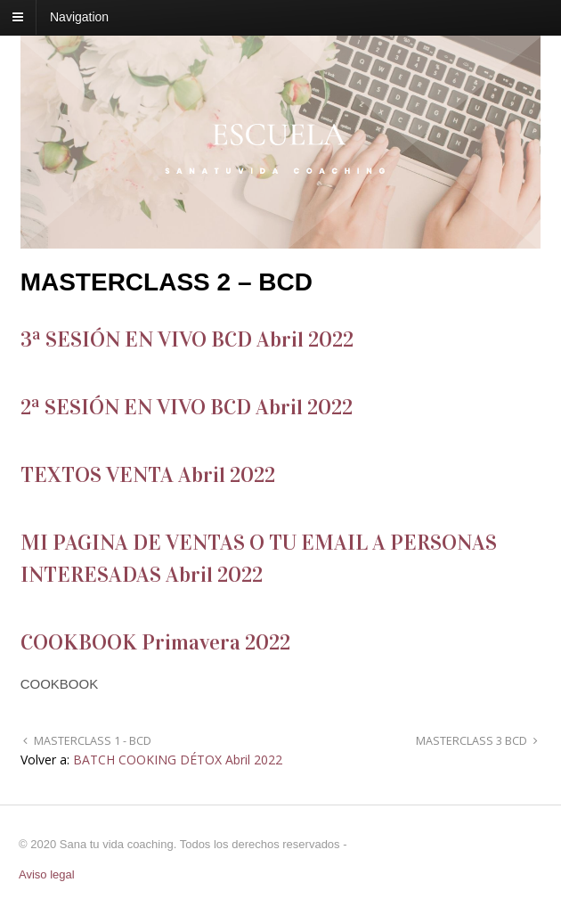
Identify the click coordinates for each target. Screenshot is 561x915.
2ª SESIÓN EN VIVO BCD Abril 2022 (186, 407)
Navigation (79, 17)
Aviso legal (47, 874)
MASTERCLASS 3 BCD (473, 740)
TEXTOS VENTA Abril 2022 (147, 475)
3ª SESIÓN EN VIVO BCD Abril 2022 (187, 339)
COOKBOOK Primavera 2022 (155, 642)
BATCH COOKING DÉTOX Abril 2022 (177, 759)
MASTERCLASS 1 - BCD (91, 740)
